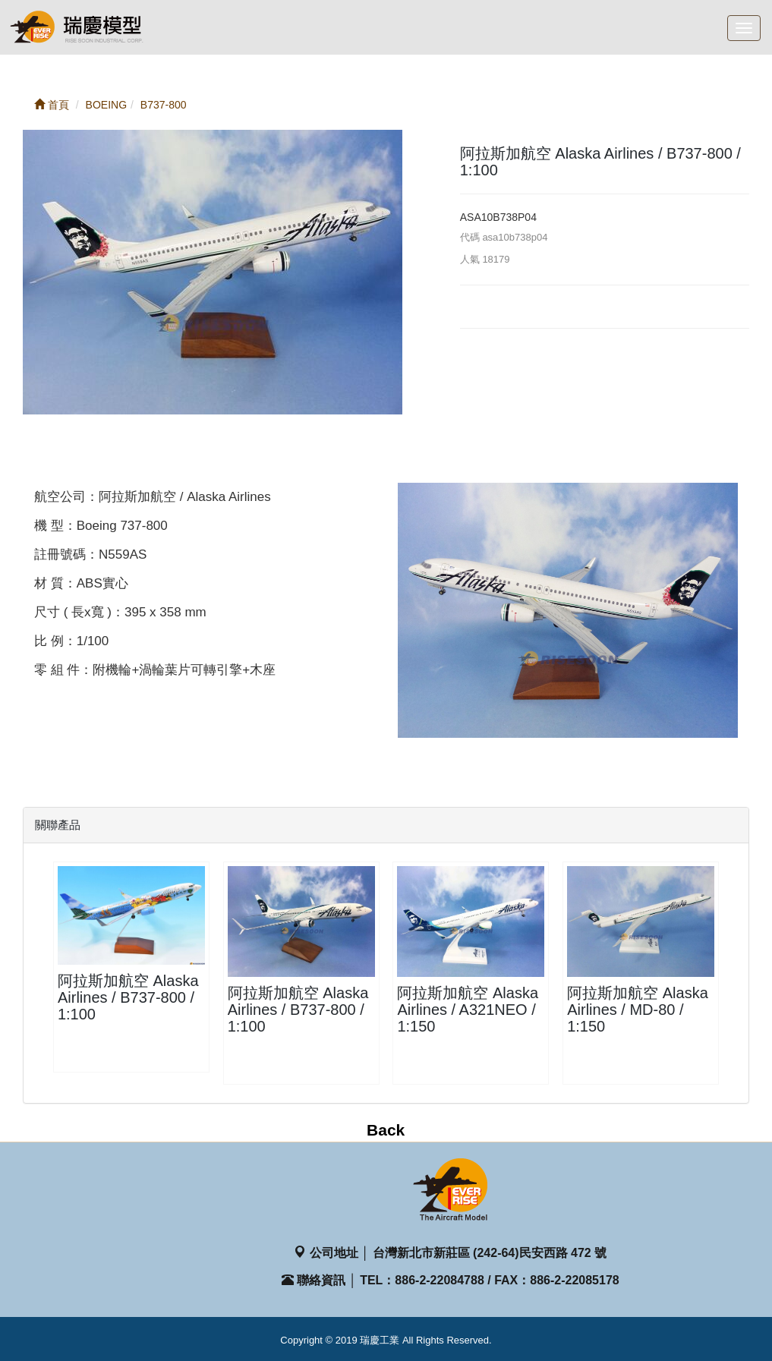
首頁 (51, 105)
